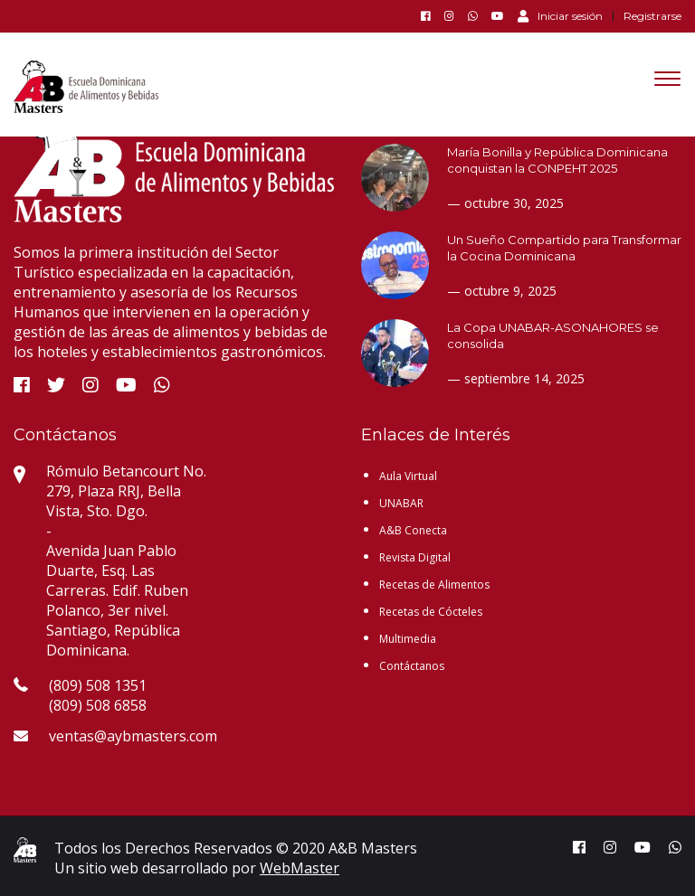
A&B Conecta (413, 530)
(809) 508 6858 (98, 705)
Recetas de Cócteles (430, 611)
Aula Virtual (408, 476)
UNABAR (401, 503)
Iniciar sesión (560, 15)
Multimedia (407, 638)
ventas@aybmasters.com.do (143, 736)
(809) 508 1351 (98, 685)
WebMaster (299, 868)
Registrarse (652, 16)
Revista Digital (415, 557)
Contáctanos (411, 666)
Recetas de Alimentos (434, 584)
